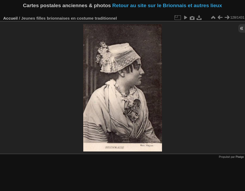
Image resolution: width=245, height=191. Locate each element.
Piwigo (240, 156)
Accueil (10, 18)
